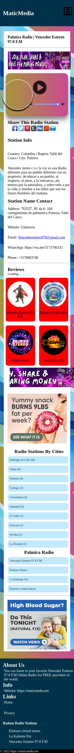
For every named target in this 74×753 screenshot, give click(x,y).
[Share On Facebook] (15, 130)
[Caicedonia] (38, 497)
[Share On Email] (53, 130)
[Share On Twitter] (21, 130)
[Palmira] (38, 478)
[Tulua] (38, 469)
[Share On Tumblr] (34, 130)
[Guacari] (38, 525)
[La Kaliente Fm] (38, 579)
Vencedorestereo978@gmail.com (41, 237)
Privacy (9, 713)
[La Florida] (38, 544)
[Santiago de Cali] (38, 460)
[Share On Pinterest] (27, 130)
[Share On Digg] (40, 130)
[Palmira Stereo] (38, 570)
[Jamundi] (38, 506)
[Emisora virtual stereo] (38, 588)
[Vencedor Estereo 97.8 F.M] (38, 560)
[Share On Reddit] (46, 130)
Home (8, 702)
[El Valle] (38, 516)
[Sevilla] (38, 534)
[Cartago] (38, 488)
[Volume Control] (46, 104)
